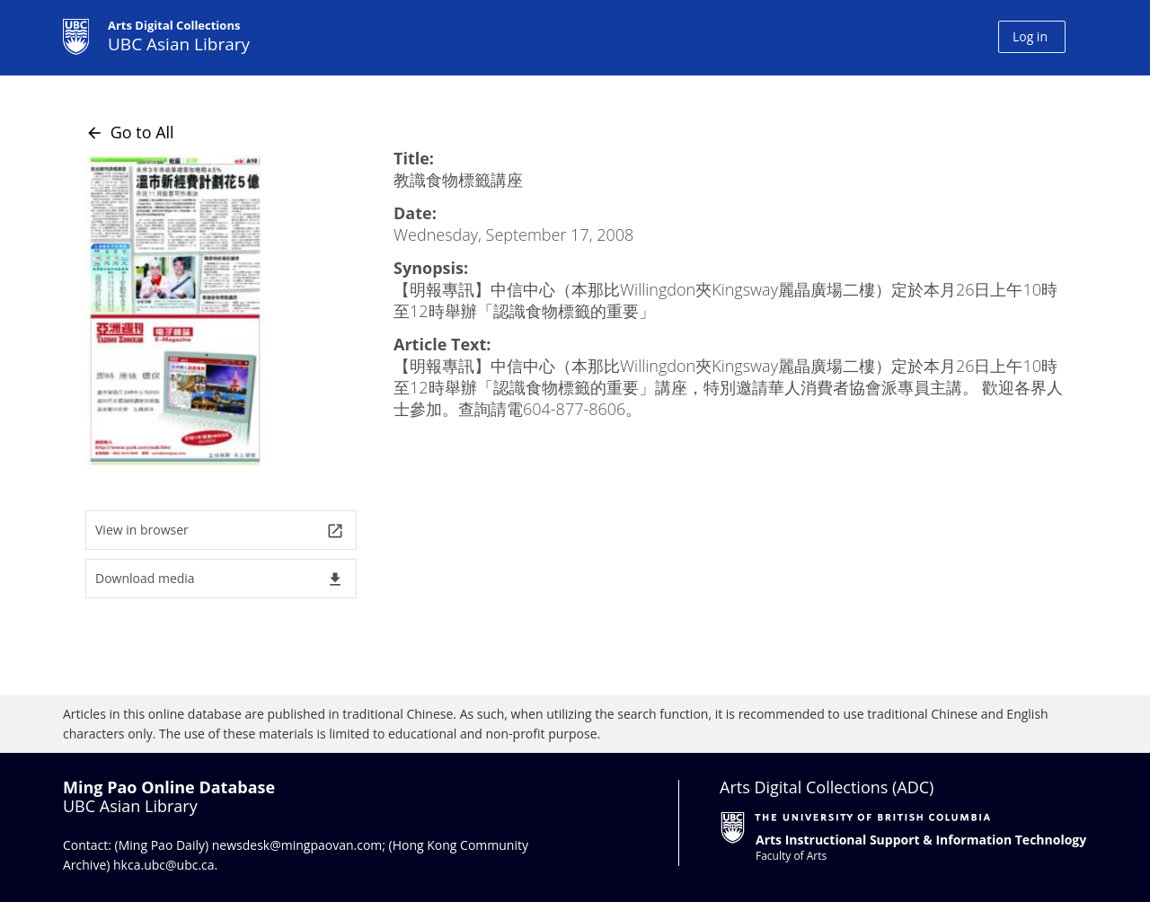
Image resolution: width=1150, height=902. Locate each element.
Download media (219, 579)
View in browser (219, 530)
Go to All (129, 132)
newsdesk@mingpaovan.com (297, 844)
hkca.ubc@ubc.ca (164, 864)
